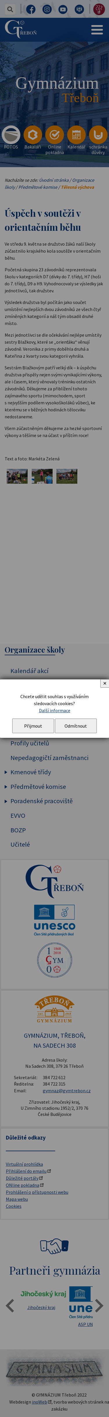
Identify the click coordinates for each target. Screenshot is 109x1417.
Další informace (54, 710)
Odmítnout (76, 726)
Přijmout (33, 726)
